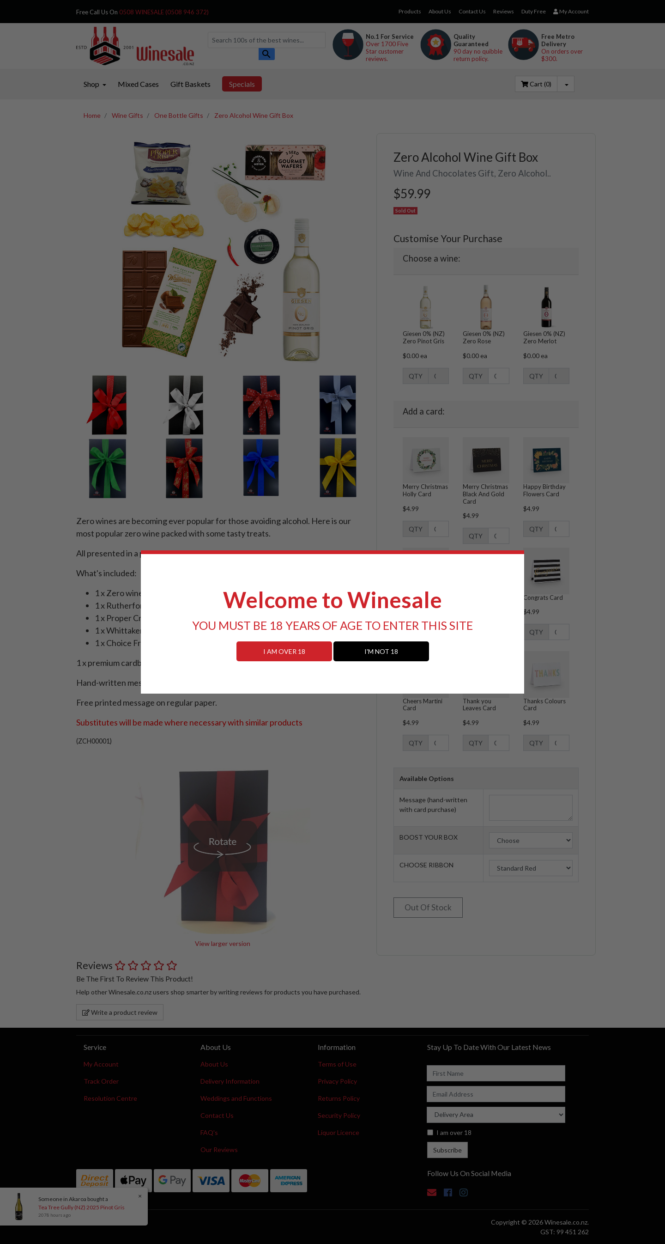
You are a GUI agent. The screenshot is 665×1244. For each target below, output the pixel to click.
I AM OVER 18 (284, 651)
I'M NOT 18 (381, 651)
